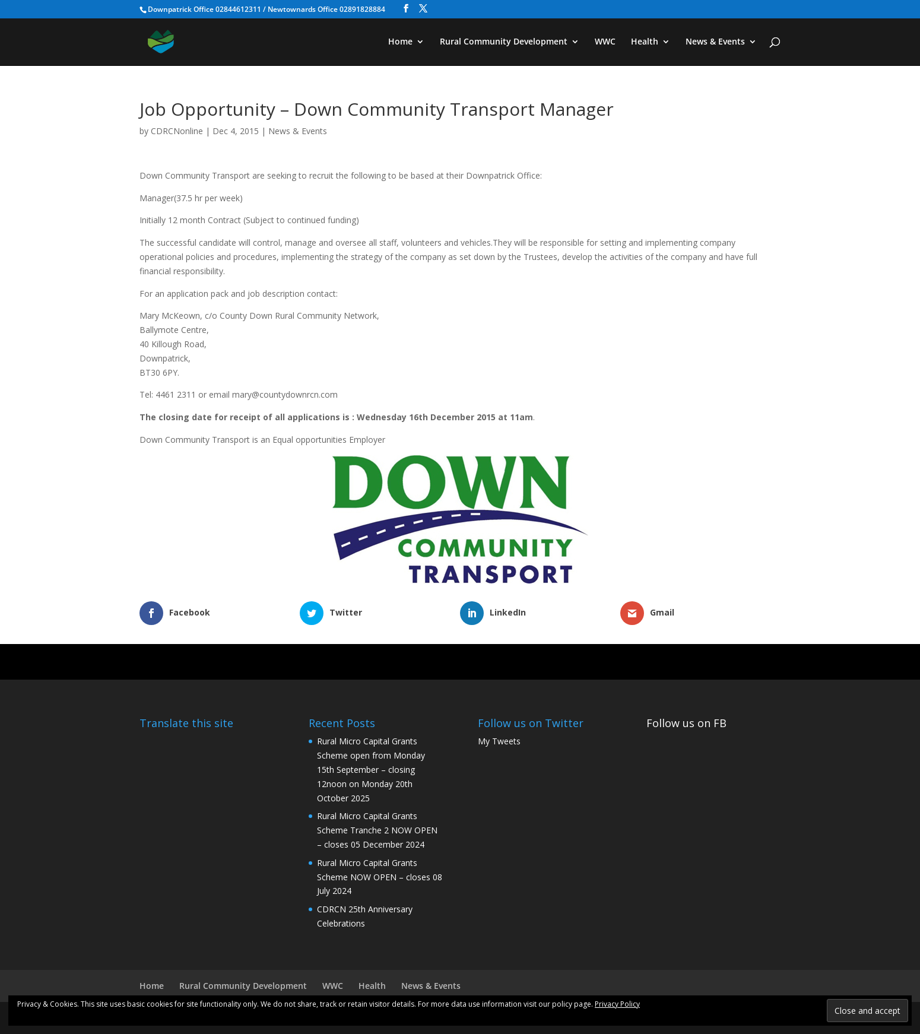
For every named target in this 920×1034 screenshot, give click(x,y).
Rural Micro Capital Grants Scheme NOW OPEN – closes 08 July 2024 (379, 877)
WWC (605, 42)
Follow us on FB (686, 723)
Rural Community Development (503, 42)
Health (644, 42)
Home (400, 42)
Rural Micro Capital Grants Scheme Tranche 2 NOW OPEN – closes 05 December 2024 (377, 830)
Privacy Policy (617, 1004)
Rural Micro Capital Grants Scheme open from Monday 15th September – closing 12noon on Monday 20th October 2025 (371, 769)
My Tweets (499, 741)
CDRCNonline (177, 131)
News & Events (715, 42)
